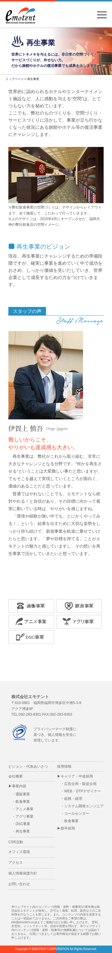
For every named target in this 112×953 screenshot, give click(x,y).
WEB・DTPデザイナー (82, 791)
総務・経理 (73, 799)
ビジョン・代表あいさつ (28, 766)
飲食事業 (23, 802)
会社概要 (15, 776)
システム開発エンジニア (84, 806)
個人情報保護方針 (22, 873)
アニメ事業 (24, 809)
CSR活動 (15, 842)
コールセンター (76, 813)
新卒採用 (68, 828)
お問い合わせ (19, 884)
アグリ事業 (24, 816)
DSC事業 (23, 824)
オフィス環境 (19, 852)
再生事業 (23, 831)
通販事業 (23, 794)
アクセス (15, 862)
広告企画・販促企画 (80, 784)
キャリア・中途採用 (77, 776)
